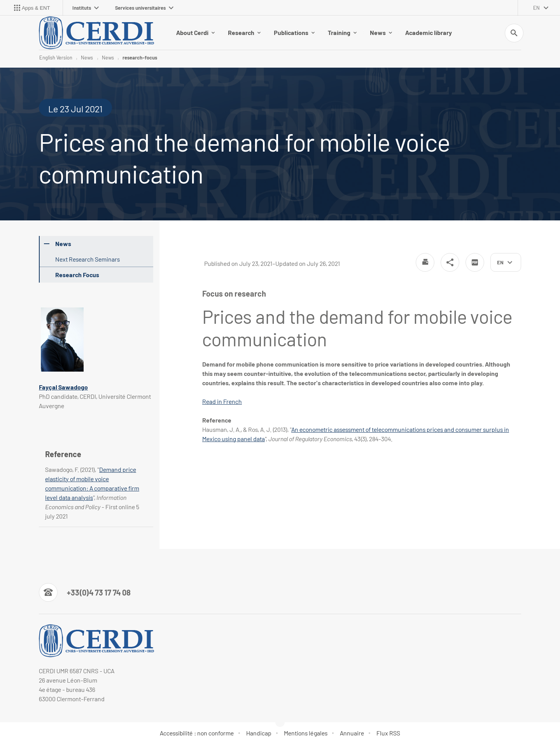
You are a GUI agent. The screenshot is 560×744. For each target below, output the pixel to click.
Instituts (85, 8)
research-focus (139, 57)
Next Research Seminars (87, 259)
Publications (294, 32)
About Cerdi (195, 32)
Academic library (428, 32)
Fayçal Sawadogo (63, 387)
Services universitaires (144, 8)
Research (244, 32)
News (381, 32)
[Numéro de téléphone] (85, 592)
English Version (55, 57)
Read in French (222, 401)
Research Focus (77, 274)
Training (342, 32)
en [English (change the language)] (536, 8)
